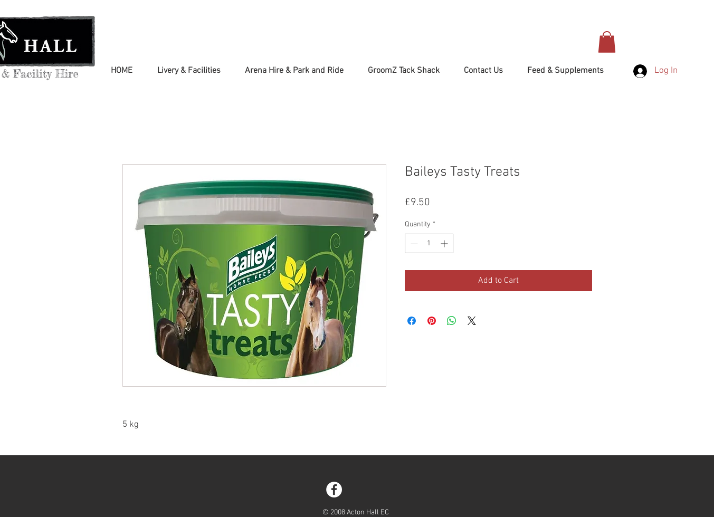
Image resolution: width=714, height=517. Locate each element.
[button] (607, 42)
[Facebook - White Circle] (334, 489)
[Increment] (445, 243)
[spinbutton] (429, 243)
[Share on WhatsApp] (451, 320)
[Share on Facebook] (411, 320)
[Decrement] (413, 243)
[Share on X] (471, 320)
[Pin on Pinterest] (431, 320)
